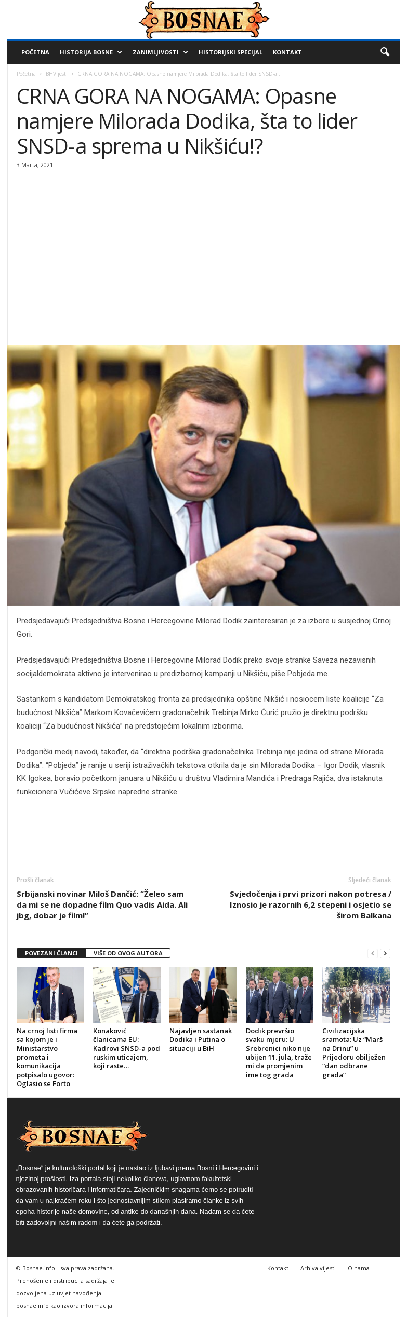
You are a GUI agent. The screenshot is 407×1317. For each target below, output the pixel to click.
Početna (35, 52)
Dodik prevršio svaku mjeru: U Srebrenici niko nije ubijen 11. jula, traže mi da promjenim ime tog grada (279, 1052)
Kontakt (287, 52)
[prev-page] (372, 953)
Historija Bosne (91, 52)
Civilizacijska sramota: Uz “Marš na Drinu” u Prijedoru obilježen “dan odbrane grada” (354, 1052)
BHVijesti (57, 73)
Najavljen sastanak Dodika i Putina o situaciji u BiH (200, 1039)
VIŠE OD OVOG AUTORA (128, 953)
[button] (384, 52)
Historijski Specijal (230, 52)
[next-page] (385, 953)
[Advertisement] (204, 249)
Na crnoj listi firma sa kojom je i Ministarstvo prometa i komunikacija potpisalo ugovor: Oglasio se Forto (47, 1057)
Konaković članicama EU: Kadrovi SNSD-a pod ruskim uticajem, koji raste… (126, 1048)
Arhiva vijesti (318, 1268)
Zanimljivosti (160, 52)
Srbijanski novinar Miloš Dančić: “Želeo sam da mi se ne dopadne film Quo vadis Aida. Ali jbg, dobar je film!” (102, 904)
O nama (359, 1268)
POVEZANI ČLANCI (51, 953)
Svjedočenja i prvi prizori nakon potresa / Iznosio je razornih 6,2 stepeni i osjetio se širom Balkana (310, 904)
